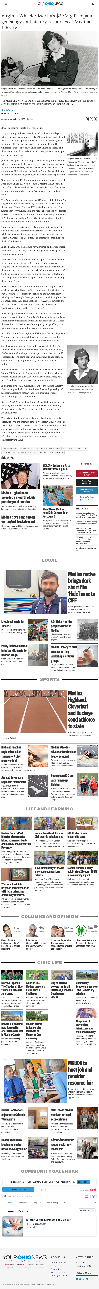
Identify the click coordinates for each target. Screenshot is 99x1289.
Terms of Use (58, 1272)
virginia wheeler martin (47, 449)
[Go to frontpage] (49, 4)
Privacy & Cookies (60, 1276)
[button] (96, 926)
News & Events (83, 1266)
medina (6, 452)
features (67, 449)
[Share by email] (95, 119)
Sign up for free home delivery (86, 474)
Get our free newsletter (86, 482)
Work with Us (82, 1263)
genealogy (81, 449)
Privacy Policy (52, 1284)
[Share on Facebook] (87, 119)
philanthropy (56, 452)
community (26, 449)
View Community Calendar (86, 491)
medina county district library (29, 452)
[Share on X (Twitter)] (91, 119)
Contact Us (56, 1269)
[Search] (93, 4)
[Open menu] (6, 4)
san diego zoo (10, 449)
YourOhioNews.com (27, 1284)
